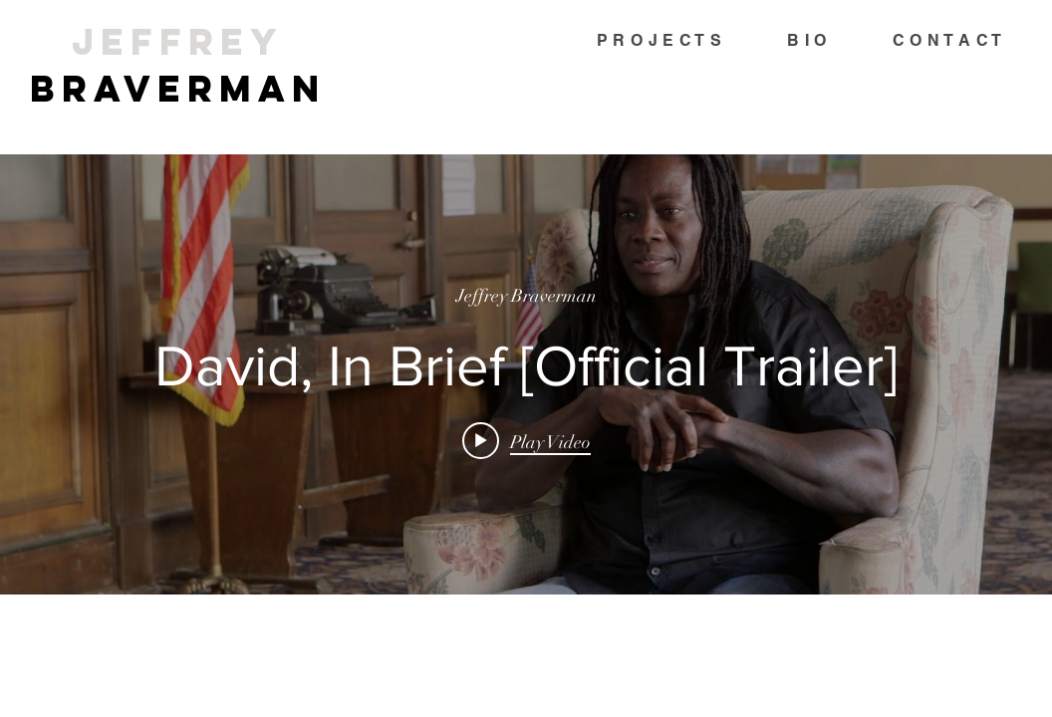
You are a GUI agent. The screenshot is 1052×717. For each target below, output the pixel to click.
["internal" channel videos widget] (526, 374)
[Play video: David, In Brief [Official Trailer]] (526, 441)
